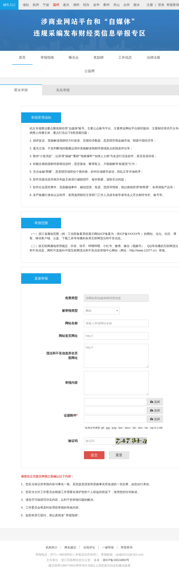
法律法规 (153, 57)
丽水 (136, 5)
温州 (56, 5)
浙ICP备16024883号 (116, 560)
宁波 (46, 5)
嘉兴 (66, 5)
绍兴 (86, 5)
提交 (94, 455)
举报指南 (47, 57)
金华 (96, 5)
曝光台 (74, 57)
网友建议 (70, 547)
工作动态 (125, 57)
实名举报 (63, 90)
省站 (26, 5)
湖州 (76, 5)
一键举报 (108, 547)
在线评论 (89, 547)
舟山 (116, 5)
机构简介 (51, 547)
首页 (22, 57)
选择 (155, 402)
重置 (119, 455)
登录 (161, 5)
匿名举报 (21, 90)
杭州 (36, 5)
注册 (150, 5)
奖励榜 (99, 57)
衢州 (106, 5)
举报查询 (172, 5)
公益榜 (90, 71)
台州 (126, 5)
